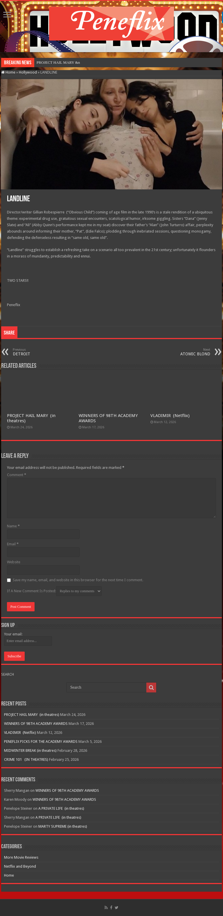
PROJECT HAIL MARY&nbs (59, 62)
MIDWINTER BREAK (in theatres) (30, 750)
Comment (16, 475)
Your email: (13, 634)
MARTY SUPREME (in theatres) (62, 826)
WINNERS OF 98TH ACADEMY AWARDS (36, 723)
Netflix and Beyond (20, 866)
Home (8, 72)
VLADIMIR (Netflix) (170, 415)
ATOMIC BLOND (180, 352)
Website (13, 562)
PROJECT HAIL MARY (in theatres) (31, 714)
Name (13, 526)
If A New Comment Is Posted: (54, 591)
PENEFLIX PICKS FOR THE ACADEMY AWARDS (41, 741)
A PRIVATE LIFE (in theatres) (61, 808)
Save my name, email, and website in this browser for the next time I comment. (78, 580)
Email (13, 544)
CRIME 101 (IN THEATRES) (26, 759)
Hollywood (28, 72)
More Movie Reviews (21, 857)
